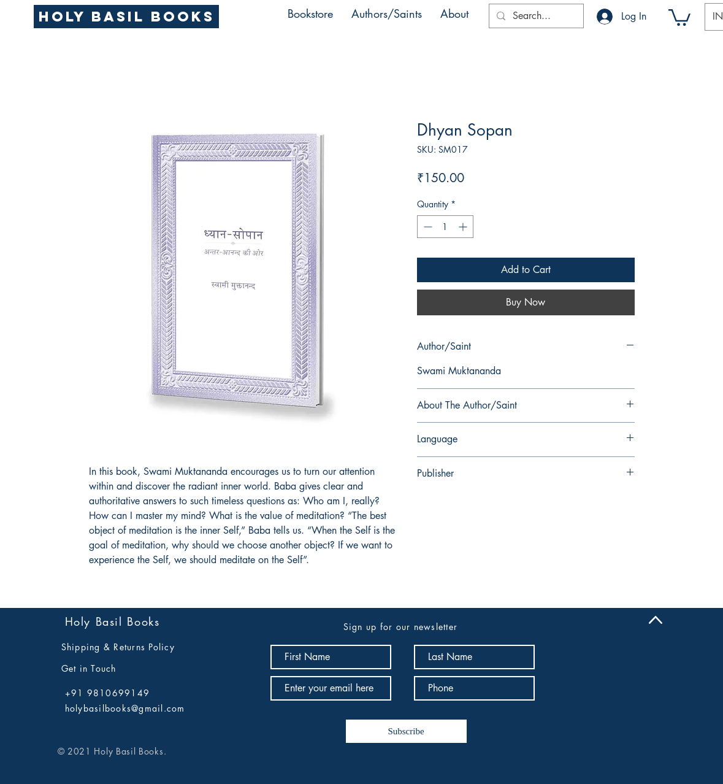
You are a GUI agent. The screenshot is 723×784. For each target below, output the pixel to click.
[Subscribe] (406, 731)
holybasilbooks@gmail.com (125, 708)
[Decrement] (426, 226)
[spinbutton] (445, 226)
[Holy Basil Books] (126, 16)
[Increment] (464, 226)
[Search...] (535, 16)
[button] (386, 13)
